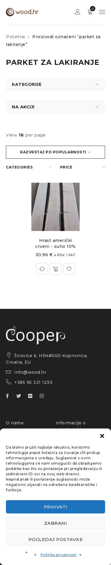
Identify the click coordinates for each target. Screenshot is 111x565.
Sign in (77, 12)
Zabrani (55, 523)
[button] (102, 436)
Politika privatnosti (59, 555)
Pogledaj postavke (55, 539)
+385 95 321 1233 (33, 382)
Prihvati (55, 507)
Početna (15, 36)
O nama (14, 423)
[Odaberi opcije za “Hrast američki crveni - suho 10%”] (55, 269)
